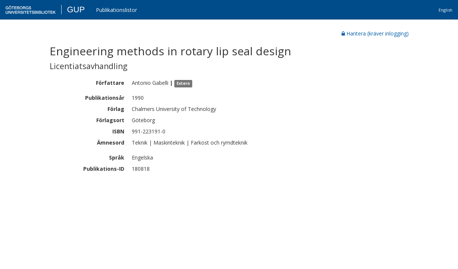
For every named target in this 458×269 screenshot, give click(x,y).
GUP (76, 9)
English (445, 10)
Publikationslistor (116, 9)
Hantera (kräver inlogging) (375, 33)
